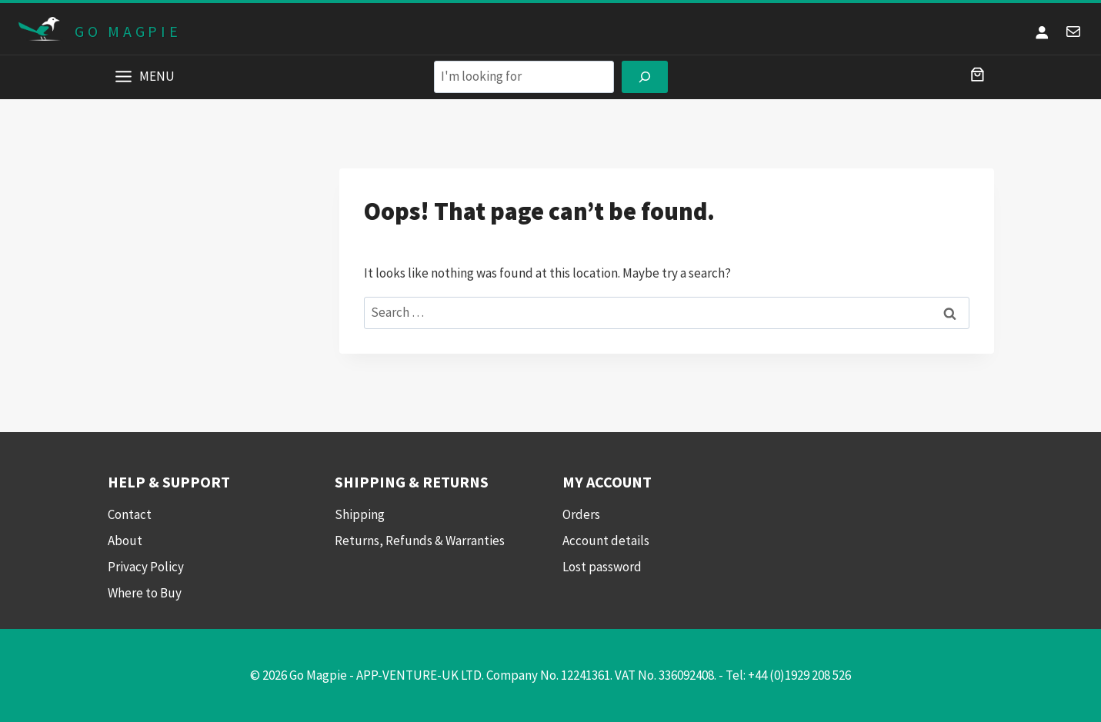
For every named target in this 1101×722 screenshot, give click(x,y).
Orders (581, 514)
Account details (605, 540)
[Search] (645, 77)
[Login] (1042, 31)
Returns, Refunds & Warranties (420, 540)
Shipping (360, 514)
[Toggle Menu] (123, 76)
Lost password (602, 566)
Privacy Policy (146, 566)
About (125, 540)
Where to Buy (145, 592)
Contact (130, 514)
